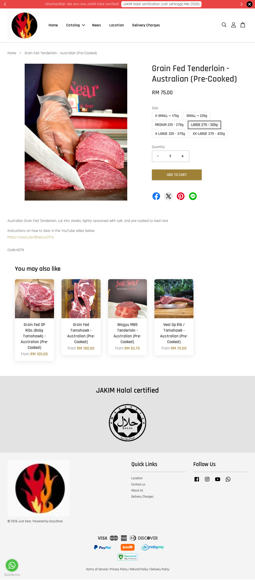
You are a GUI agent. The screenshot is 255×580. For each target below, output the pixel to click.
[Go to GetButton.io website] (12, 575)
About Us (137, 491)
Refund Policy (139, 570)
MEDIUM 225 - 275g (169, 125)
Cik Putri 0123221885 (190, 4)
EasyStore (56, 522)
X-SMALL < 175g (167, 116)
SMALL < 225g (197, 116)
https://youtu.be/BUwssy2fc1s (30, 237)
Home (53, 25)
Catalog (75, 25)
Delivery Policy (159, 570)
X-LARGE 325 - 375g (170, 134)
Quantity (158, 147)
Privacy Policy (119, 570)
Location (116, 25)
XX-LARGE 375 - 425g (209, 134)
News (96, 25)
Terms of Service (97, 570)
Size (155, 108)
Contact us (138, 485)
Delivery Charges (146, 25)
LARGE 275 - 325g (204, 125)
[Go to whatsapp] (12, 565)
